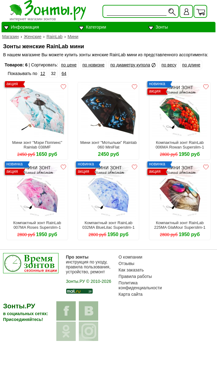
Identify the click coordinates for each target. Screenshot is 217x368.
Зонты (161, 27)
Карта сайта (131, 294)
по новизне (93, 64)
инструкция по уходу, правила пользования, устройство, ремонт (88, 264)
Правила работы (135, 276)
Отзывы (126, 263)
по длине (191, 64)
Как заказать (131, 269)
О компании (130, 257)
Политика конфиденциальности (140, 285)
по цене (68, 64)
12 (42, 73)
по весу (169, 64)
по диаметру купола (130, 64)
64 (64, 73)
